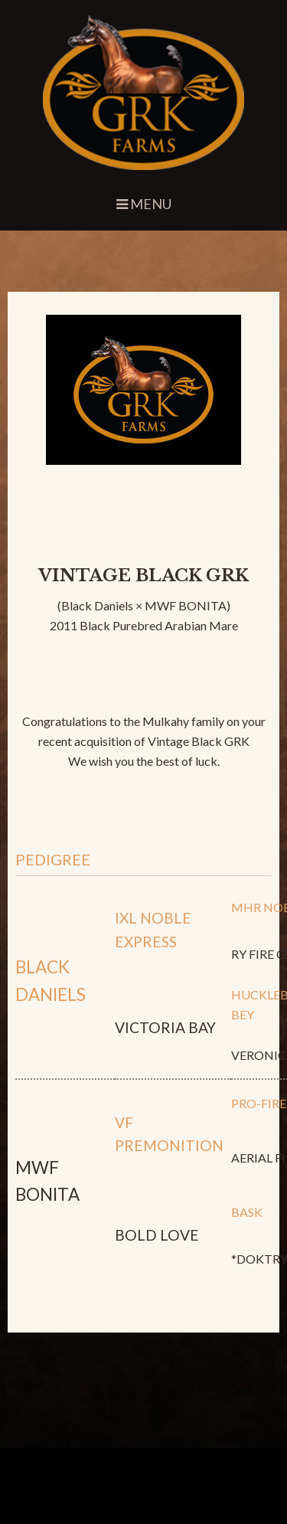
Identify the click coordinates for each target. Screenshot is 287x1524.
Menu (143, 203)
